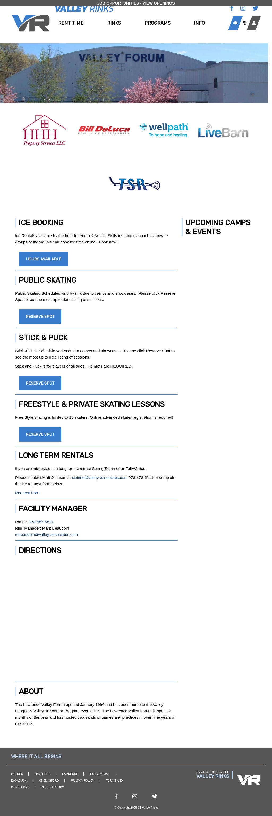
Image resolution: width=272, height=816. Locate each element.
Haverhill (43, 774)
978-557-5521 (41, 522)
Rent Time (70, 23)
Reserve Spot (40, 316)
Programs (157, 23)
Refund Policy (52, 787)
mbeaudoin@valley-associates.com (46, 534)
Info (199, 23)
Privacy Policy (82, 780)
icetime (78, 477)
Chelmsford (49, 780)
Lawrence (70, 774)
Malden (17, 774)
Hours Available (43, 259)
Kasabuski (19, 780)
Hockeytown (100, 774)
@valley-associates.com (106, 477)
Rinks (114, 23)
